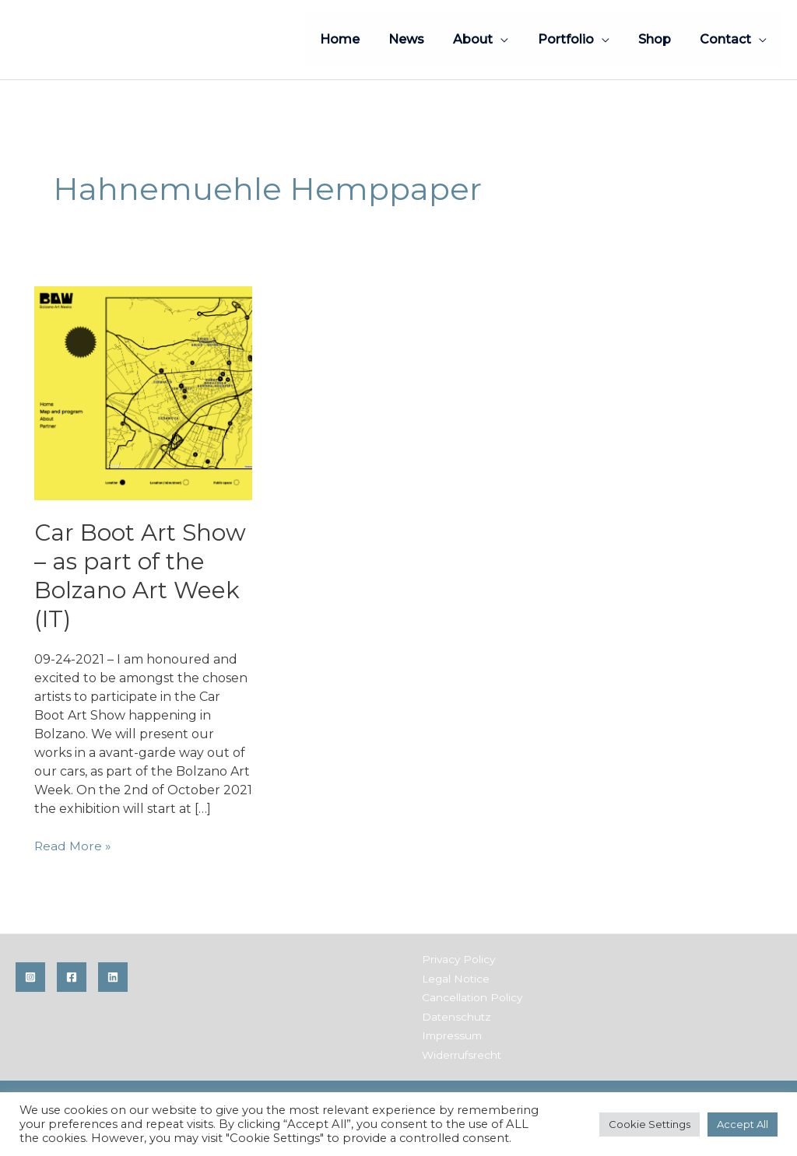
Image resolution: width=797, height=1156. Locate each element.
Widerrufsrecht (459, 1053)
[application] (515, 39)
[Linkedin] (113, 977)
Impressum (449, 1034)
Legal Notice (453, 978)
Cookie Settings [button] (649, 1124)
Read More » (73, 846)
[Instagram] (30, 977)
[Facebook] (71, 977)
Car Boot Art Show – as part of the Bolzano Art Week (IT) (142, 575)
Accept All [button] (742, 1124)
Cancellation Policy (469, 997)
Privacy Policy (455, 959)
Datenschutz (453, 1015)
